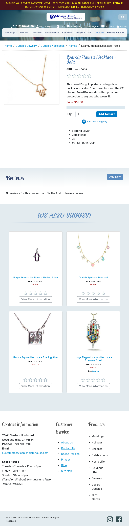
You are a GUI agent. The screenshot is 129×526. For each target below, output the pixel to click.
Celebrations (99, 455)
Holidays (97, 442)
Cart (60, 26)
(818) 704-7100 (24, 26)
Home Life (98, 461)
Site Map (66, 471)
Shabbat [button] (37, 32)
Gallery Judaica (97, 486)
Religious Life (97, 470)
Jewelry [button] (98, 32)
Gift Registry (92, 26)
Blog (64, 465)
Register (50, 26)
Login (40, 26)
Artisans (121, 26)
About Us (67, 442)
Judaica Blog (74, 26)
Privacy (66, 459)
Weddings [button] (10, 32)
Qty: (70, 114)
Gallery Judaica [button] (115, 32)
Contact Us (68, 448)
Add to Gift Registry (97, 121)
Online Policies (70, 454)
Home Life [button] (67, 32)
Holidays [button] (24, 32)
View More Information (35, 299)
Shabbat (97, 448)
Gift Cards (107, 26)
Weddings (98, 436)
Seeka (95, 371)
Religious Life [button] (83, 32)
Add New (115, 176)
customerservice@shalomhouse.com (25, 453)
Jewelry (97, 478)
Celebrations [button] (51, 32)
